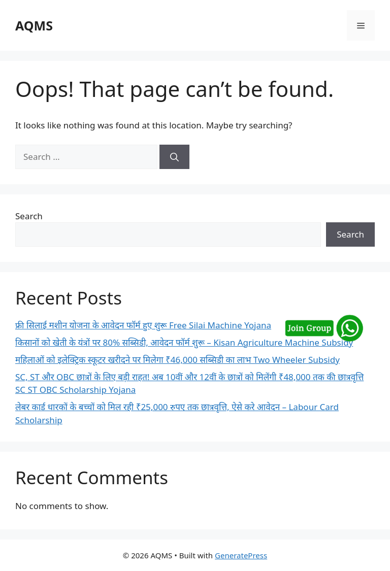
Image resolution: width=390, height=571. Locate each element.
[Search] (174, 157)
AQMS (34, 25)
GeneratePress (241, 555)
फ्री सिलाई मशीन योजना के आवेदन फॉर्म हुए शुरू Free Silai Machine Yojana (143, 325)
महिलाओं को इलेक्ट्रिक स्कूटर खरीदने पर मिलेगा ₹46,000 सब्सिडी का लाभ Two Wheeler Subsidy (177, 359)
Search (29, 216)
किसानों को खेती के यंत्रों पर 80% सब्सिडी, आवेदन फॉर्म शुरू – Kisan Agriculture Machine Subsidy (184, 342)
